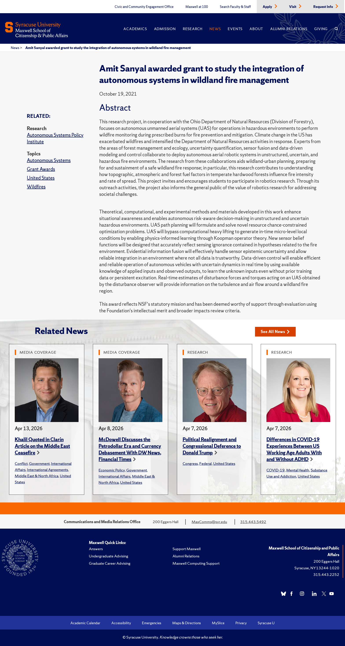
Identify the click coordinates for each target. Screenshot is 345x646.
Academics (135, 28)
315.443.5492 (253, 521)
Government (39, 463)
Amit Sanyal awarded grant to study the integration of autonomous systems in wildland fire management (108, 47)
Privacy (241, 623)
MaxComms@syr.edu (209, 521)
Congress (190, 463)
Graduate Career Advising (109, 563)
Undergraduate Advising (108, 556)
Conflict (21, 463)
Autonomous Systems (49, 160)
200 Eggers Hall (326, 561)
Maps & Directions (186, 623)
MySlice (218, 623)
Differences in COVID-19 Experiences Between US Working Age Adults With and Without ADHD (294, 449)
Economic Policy (112, 470)
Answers (96, 548)
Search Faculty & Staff (235, 7)
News (215, 28)
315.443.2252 (326, 574)
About (256, 28)
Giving (321, 28)
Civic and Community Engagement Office (144, 7)
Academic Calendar (85, 623)
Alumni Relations (288, 28)
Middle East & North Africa (36, 475)
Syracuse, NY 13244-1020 (316, 567)
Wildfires (36, 187)
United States (41, 178)
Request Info (323, 7)
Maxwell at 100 (196, 7)
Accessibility (121, 623)
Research (192, 28)
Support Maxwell (186, 548)
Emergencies (151, 623)
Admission (165, 28)
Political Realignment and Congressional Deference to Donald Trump (212, 446)
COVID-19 (275, 470)
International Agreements (47, 469)
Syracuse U (266, 623)
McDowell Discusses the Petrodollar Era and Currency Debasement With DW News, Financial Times (130, 449)
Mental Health (297, 470)
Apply (268, 7)
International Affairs (114, 476)
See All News (275, 331)
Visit (293, 7)
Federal (205, 463)
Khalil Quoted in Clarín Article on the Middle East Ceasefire (42, 446)
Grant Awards (41, 169)
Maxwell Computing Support (196, 563)
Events (235, 28)
